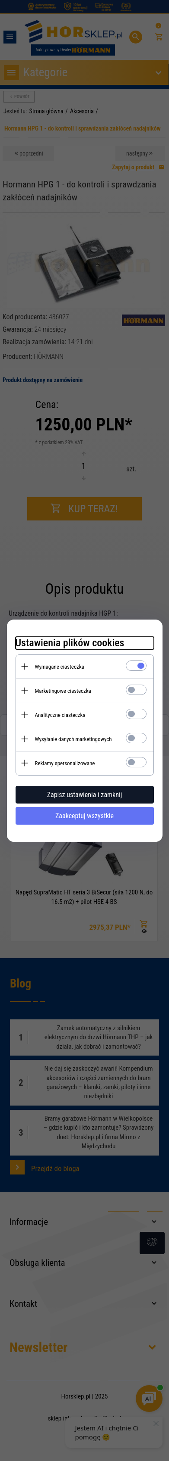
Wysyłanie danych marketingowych (73, 739)
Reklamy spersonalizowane (65, 763)
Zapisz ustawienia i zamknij (84, 795)
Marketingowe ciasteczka (63, 691)
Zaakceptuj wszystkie (84, 816)
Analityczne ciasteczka (60, 715)
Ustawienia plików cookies (70, 643)
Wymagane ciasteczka (59, 667)
